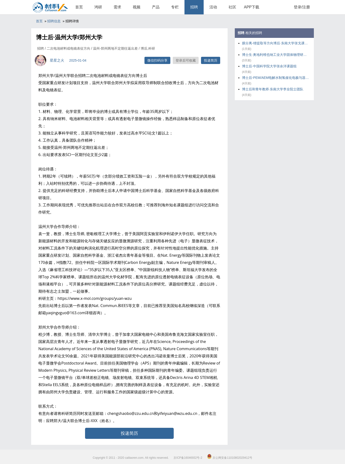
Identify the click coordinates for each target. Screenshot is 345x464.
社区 (232, 7)
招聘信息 (54, 21)
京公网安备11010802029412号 (229, 457)
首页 (79, 7)
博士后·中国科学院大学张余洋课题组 (269, 66)
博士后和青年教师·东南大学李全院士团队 (272, 89)
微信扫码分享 (157, 60)
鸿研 (98, 7)
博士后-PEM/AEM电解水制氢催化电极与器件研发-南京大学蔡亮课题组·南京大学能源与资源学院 (275, 78)
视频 (136, 7)
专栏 (175, 7)
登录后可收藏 (186, 60)
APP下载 (251, 7)
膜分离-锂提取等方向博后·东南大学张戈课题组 (275, 43)
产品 (156, 7)
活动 (213, 7)
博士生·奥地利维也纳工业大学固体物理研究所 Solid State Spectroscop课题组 (275, 55)
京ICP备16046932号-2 (187, 457)
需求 (117, 7)
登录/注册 (302, 7)
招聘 (194, 7)
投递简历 (210, 60)
